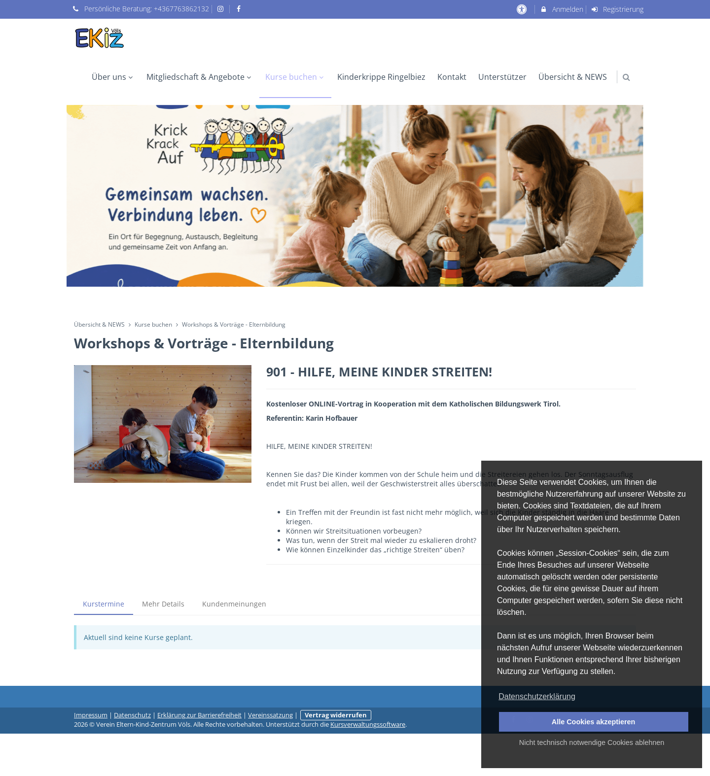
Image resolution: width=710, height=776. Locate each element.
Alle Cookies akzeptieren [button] (594, 722)
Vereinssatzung (270, 715)
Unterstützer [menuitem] (502, 76)
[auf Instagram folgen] (221, 8)
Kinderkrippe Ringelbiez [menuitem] (381, 76)
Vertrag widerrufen (336, 715)
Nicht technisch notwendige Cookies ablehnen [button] (591, 742)
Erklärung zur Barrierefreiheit (199, 715)
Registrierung (617, 9)
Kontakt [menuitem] (451, 76)
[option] (355, 196)
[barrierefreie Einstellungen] (522, 9)
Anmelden (561, 9)
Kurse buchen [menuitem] (295, 76)
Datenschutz (132, 715)
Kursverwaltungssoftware (367, 724)
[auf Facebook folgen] (239, 8)
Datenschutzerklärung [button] (536, 696)
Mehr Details (163, 603)
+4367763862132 (181, 8)
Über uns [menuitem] (113, 76)
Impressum (90, 715)
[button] (626, 77)
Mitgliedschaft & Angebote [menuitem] (199, 76)
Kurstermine (103, 603)
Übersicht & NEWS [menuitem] (572, 76)
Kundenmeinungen (234, 603)
